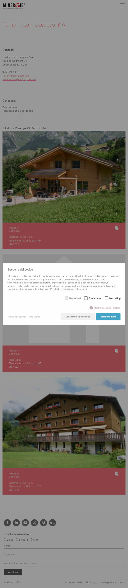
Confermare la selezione (78, 317)
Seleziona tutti (108, 317)
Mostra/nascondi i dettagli (107, 308)
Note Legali (34, 317)
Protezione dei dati (17, 317)
